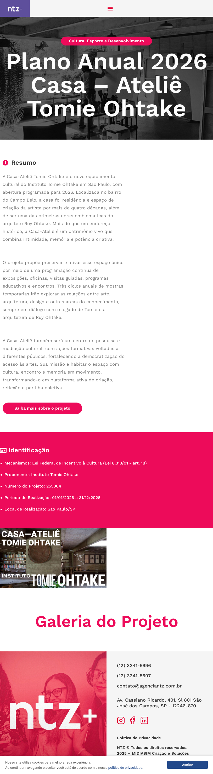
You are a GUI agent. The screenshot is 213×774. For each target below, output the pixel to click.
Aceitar (187, 765)
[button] (110, 8)
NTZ (121, 747)
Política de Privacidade (139, 738)
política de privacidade (125, 768)
